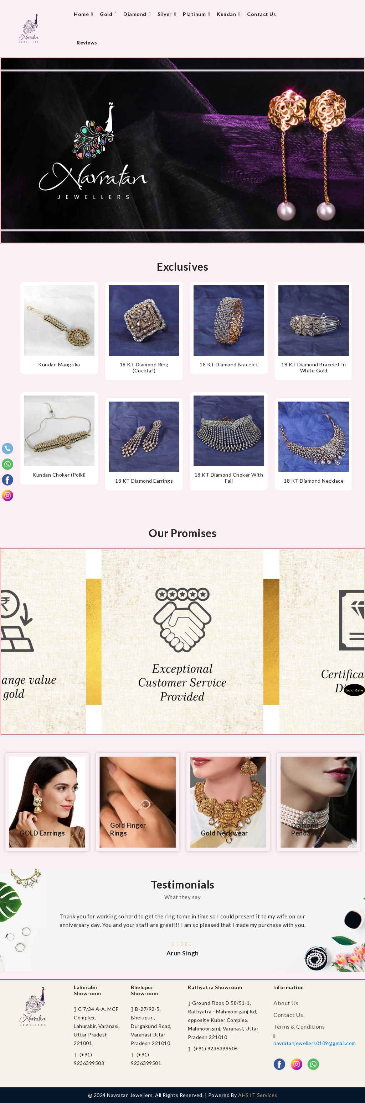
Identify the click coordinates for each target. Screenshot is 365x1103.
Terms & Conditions (299, 1026)
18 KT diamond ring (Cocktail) (144, 367)
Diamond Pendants (306, 829)
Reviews (87, 42)
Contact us (261, 14)
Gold (109, 14)
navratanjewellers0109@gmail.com (314, 1043)
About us (285, 1002)
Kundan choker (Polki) (59, 475)
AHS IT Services (257, 1095)
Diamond (137, 14)
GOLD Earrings (42, 833)
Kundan (229, 14)
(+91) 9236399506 (216, 1048)
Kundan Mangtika (59, 364)
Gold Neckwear (224, 833)
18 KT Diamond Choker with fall (229, 478)
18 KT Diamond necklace (314, 481)
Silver (167, 14)
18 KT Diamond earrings (144, 481)
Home (84, 14)
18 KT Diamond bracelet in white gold (313, 367)
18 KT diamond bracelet (229, 364)
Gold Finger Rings (128, 829)
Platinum (197, 14)
